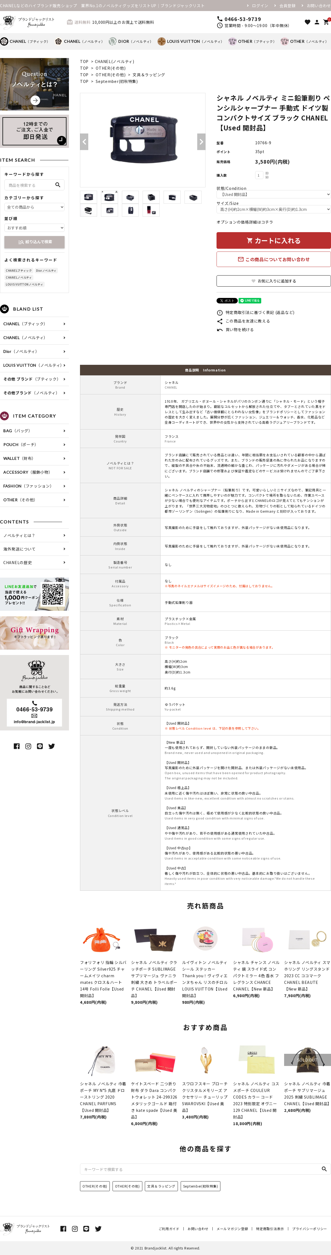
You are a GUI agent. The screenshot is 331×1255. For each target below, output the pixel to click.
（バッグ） (18, 430)
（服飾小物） (28, 472)
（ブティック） (25, 41)
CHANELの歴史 (17, 562)
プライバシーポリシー (309, 1228)
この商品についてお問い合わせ (273, 259)
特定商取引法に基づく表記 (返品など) (256, 312)
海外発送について (19, 549)
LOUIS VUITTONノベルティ (24, 284)
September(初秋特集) (117, 81)
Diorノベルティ (46, 270)
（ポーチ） (21, 444)
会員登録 (287, 5)
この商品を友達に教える (243, 321)
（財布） (19, 458)
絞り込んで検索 (35, 242)
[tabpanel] (142, 140)
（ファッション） (28, 486)
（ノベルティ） (79, 41)
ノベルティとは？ (19, 535)
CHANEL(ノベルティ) (114, 61)
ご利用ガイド (169, 1228)
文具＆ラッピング (149, 74)
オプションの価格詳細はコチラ (245, 222)
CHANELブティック (19, 270)
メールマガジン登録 (232, 1228)
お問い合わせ (319, 5)
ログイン (260, 5)
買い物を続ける (235, 329)
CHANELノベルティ (19, 277)
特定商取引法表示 (270, 1228)
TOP (84, 61)
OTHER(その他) (111, 68)
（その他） (20, 499)
